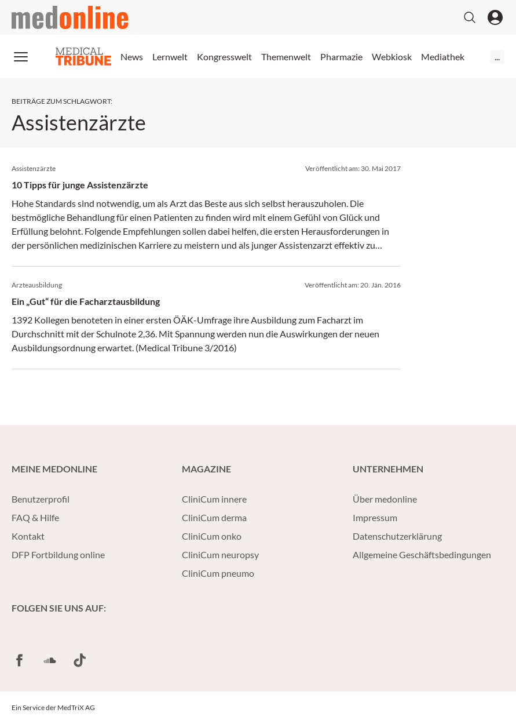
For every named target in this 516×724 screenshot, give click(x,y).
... (497, 56)
